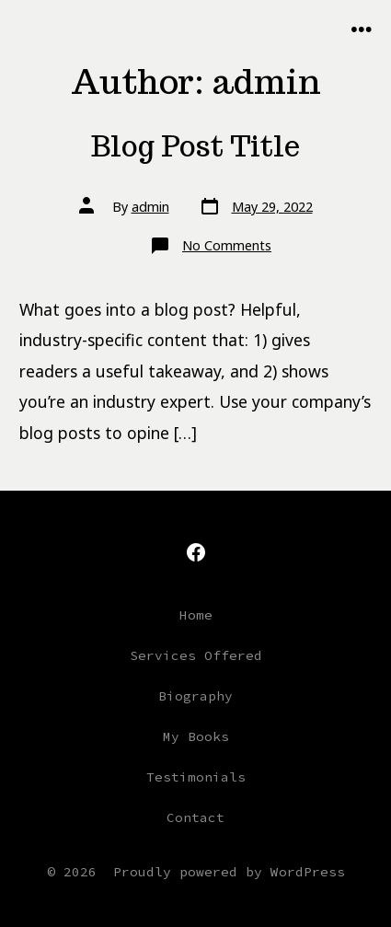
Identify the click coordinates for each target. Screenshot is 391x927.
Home (196, 615)
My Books (196, 736)
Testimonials (196, 777)
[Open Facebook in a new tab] (196, 552)
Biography (195, 696)
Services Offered (196, 655)
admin (150, 206)
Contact (195, 817)
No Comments (226, 245)
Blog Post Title (195, 146)
